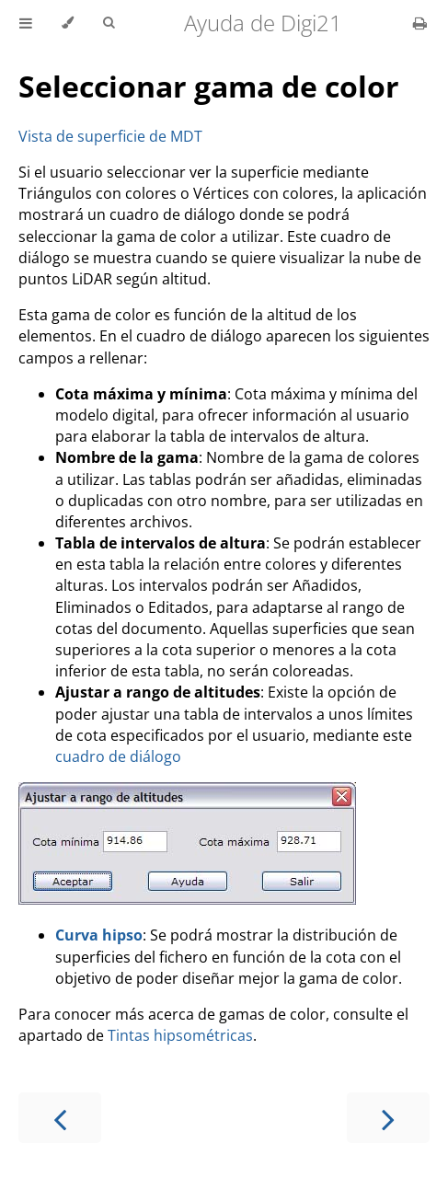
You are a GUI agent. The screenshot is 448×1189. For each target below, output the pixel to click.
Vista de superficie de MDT (110, 136)
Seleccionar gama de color (208, 86)
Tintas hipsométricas (180, 1035)
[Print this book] (420, 23)
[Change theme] (67, 23)
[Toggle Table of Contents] (26, 23)
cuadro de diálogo (118, 756)
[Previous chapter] (59, 1117)
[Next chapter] (388, 1117)
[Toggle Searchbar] (108, 23)
